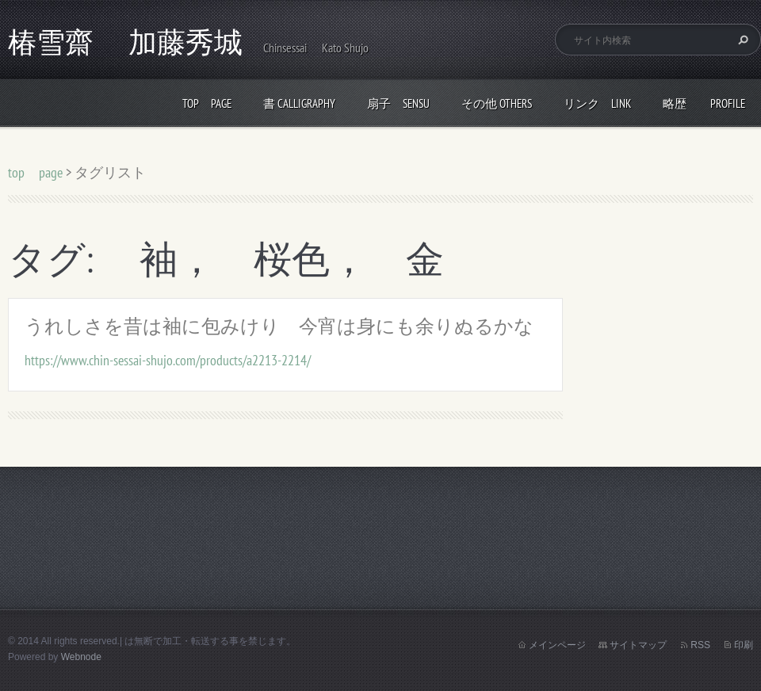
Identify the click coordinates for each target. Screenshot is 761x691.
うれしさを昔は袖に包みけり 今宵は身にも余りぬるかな (279, 326)
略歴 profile (704, 103)
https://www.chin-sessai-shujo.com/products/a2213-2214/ (168, 360)
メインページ (557, 645)
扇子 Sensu (398, 103)
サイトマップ (638, 645)
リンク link (597, 103)
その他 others (496, 103)
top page (206, 103)
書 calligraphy (299, 103)
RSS (700, 645)
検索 (741, 40)
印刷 (743, 645)
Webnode (81, 656)
